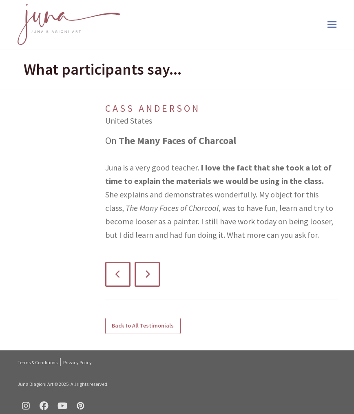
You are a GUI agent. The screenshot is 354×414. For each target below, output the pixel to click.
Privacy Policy (77, 362)
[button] (331, 24)
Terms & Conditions (38, 362)
